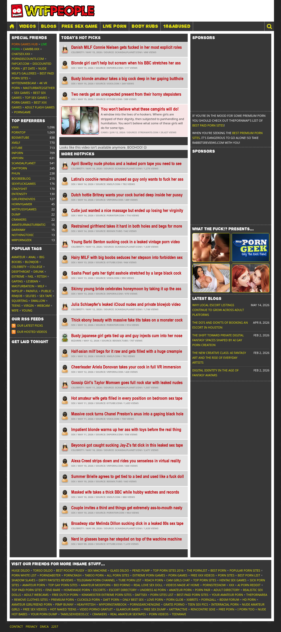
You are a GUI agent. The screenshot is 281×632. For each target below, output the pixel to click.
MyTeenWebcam (24, 83)
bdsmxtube (20, 137)
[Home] (12, 26)
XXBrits (192, 599)
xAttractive (178, 609)
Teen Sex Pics (198, 604)
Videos (27, 26)
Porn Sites (226, 575)
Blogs (48, 26)
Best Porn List (249, 575)
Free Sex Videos (35, 609)
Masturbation (23, 286)
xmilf (16, 143)
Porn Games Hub (25, 44)
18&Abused (176, 26)
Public (46, 291)
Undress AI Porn (153, 590)
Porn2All (208, 599)
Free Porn (226, 609)
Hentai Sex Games (233, 580)
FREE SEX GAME (79, 26)
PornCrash (72, 575)
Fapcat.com (20, 64)
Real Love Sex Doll (148, 585)
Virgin (29, 305)
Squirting (20, 301)
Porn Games (21, 102)
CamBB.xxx (31, 49)
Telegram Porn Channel (96, 580)
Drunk (38, 271)
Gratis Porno (174, 604)
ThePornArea (256, 595)
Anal (32, 257)
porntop (19, 132)
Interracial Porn (225, 604)
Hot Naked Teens (63, 609)
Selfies (30, 296)
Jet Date (29, 68)
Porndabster (50, 575)
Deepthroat (21, 271)
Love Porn (155, 599)
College (36, 267)
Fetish (42, 276)
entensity (19, 194)
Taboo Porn (94, 575)
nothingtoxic (23, 235)
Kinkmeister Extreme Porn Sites (107, 595)
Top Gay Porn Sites (63, 585)
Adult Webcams (36, 595)
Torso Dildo (43, 570)
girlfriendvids (23, 199)
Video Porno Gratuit (96, 609)
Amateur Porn (33, 585)
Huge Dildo (21, 570)
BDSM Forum (229, 599)
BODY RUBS (145, 26)
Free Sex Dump (155, 609)
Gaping (17, 281)
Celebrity (19, 267)
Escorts (99, 590)
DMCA (44, 626)
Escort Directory (123, 590)
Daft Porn (111, 599)
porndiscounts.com (28, 59)
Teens (16, 305)
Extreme (18, 276)
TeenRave (179, 614)
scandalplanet (24, 163)
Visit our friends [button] (58, 564)
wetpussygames (24, 209)
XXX (231, 585)
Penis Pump (141, 570)
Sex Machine (97, 570)
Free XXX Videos (203, 575)
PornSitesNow (214, 585)
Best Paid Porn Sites (208, 125)
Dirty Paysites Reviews (56, 580)
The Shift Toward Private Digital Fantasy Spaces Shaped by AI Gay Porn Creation (218, 340)
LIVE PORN (114, 26)
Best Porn (218, 570)
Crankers (99, 614)
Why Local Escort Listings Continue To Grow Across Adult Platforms (218, 310)
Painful (32, 291)
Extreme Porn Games (148, 575)
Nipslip (17, 291)
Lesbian (32, 281)
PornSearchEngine (145, 604)
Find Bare (52, 590)
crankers (19, 219)
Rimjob (17, 296)
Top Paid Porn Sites (27, 590)
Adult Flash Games (39, 107)
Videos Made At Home (182, 585)
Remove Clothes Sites (31, 599)
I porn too (246, 609)
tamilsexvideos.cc (74, 614)
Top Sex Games (36, 97)
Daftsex (141, 595)
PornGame (22, 112)
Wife (15, 310)
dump (16, 214)
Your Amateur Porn (227, 595)
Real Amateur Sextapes (128, 614)
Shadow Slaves (23, 580)
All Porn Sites (118, 575)
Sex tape (45, 296)
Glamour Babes (128, 609)
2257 (54, 626)
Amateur (18, 257)
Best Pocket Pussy (70, 570)
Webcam (43, 305)
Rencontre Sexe (203, 609)
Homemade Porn (77, 590)
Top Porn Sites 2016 (168, 570)
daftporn (19, 168)
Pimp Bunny (64, 604)
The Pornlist (197, 570)
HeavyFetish (86, 604)
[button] (269, 26)
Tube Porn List (129, 580)
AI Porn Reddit (249, 585)
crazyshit (19, 189)
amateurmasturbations (31, 225)
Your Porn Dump (44, 614)
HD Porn (249, 599)
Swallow (38, 301)
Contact (16, 626)
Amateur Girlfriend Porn (32, 604)
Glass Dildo (119, 570)
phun (16, 173)
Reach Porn (154, 580)
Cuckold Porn (88, 599)
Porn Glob (174, 599)
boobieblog (21, 178)
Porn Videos (159, 614)
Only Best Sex (132, 599)
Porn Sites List (161, 595)
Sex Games (22, 93)
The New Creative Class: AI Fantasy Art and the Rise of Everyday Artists (219, 357)
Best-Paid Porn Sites (192, 595)
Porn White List (24, 575)
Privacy (31, 626)
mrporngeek (22, 240)
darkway (18, 230)
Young (27, 310)
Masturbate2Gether (39, 88)
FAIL (31, 276)
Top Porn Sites (204, 580)
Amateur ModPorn (96, 585)
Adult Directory (227, 590)
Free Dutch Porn (65, 595)
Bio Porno (122, 585)
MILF (40, 286)
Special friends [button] (29, 38)
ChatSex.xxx (21, 54)
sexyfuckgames (24, 184)
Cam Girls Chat (178, 580)
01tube (17, 148)
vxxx (15, 127)
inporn (17, 153)
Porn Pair (202, 590)
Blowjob (32, 262)
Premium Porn (62, 599)
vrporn (17, 158)
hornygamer (22, 204)
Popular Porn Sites (244, 570)
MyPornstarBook (112, 604)
